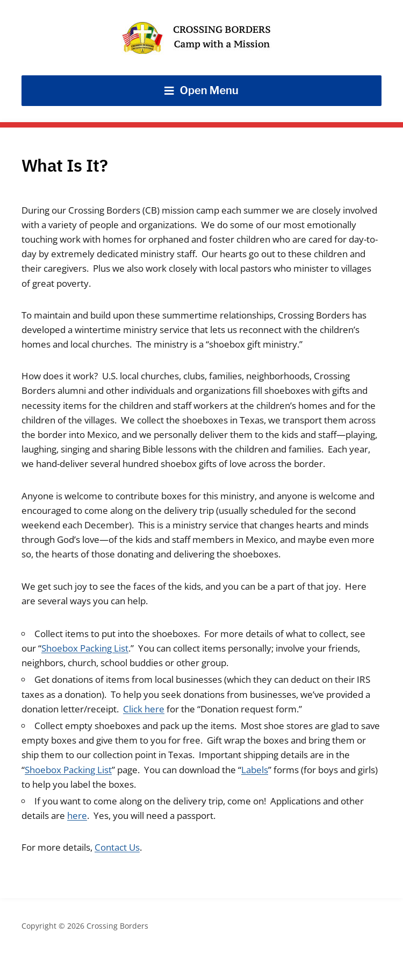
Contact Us (117, 847)
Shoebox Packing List (84, 648)
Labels (254, 770)
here (77, 815)
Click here (143, 709)
